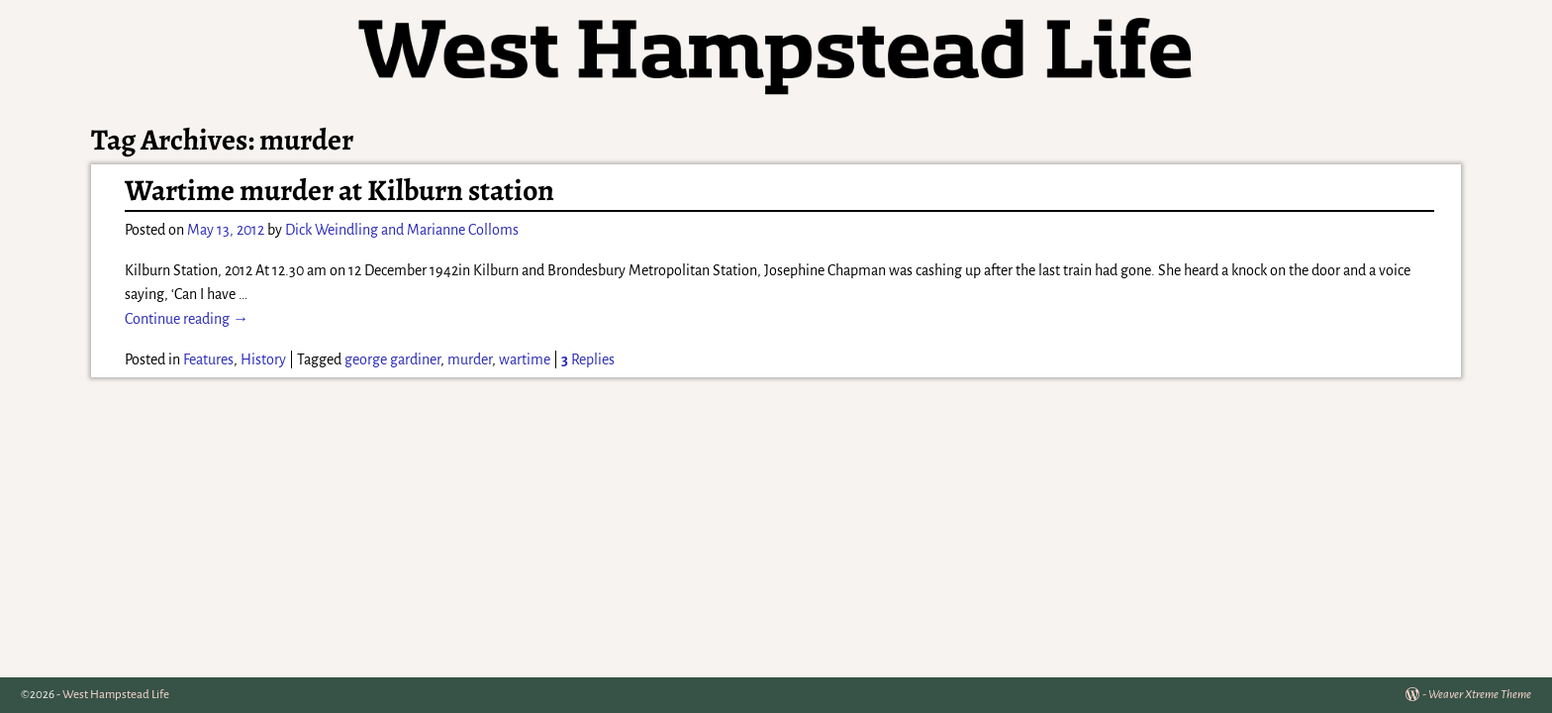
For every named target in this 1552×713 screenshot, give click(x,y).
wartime (524, 359)
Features (208, 359)
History (263, 359)
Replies (588, 359)
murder (469, 359)
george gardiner (392, 359)
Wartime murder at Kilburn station (339, 190)
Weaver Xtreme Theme (1479, 694)
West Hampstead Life (115, 694)
